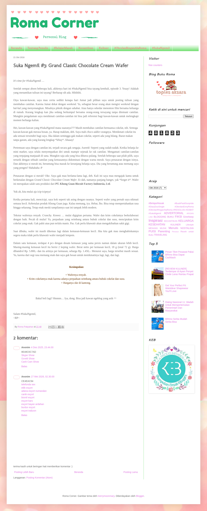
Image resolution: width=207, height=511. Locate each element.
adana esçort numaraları (34, 391)
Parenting (164, 231)
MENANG (153, 228)
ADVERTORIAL (174, 213)
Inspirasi (155, 220)
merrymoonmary (106, 496)
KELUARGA (186, 220)
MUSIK (163, 228)
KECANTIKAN (170, 221)
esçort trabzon (28, 410)
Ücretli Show (28, 358)
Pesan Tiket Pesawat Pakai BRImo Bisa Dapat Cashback (179, 254)
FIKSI (178, 216)
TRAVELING (160, 234)
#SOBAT (189, 210)
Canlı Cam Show (30, 361)
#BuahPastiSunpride (184, 203)
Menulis (173, 228)
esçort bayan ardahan (32, 404)
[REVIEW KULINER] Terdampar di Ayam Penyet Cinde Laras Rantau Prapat (179, 271)
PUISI (152, 231)
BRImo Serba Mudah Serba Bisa (176, 320)
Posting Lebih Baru (24, 472)
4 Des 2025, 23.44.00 (42, 347)
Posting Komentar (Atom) (39, 477)
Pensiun (175, 232)
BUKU (170, 216)
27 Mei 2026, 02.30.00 (42, 376)
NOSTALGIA (187, 228)
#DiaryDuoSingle (156, 207)
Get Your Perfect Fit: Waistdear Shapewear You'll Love (176, 288)
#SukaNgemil (161, 48)
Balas (24, 366)
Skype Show (27, 355)
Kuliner (104, 48)
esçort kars (27, 400)
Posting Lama (130, 472)
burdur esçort (28, 407)
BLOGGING (160, 216)
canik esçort (27, 394)
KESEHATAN (157, 224)
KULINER (176, 224)
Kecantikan (85, 48)
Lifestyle (190, 225)
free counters (155, 65)
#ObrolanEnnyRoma (184, 207)
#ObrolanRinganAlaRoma (130, 48)
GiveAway (188, 216)
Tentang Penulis (38, 48)
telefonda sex (28, 384)
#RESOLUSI (179, 210)
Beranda (16, 48)
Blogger (140, 496)
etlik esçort (27, 387)
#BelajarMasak (63, 48)
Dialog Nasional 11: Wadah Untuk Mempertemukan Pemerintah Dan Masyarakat (179, 306)
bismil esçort (27, 397)
